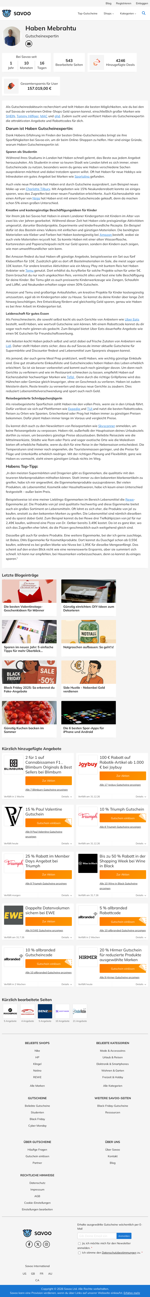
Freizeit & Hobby (112, 1077)
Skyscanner (106, 426)
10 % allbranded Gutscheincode (40, 952)
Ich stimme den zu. (110, 1252)
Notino (37, 1070)
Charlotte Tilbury (38, 189)
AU (50, 1273)
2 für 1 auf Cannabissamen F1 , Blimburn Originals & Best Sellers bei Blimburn (48, 764)
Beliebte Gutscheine (37, 1106)
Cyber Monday (37, 1125)
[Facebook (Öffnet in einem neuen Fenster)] (29, 1244)
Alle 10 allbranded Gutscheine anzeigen (123, 930)
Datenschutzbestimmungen (119, 1252)
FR (41, 1273)
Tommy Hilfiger (28, 116)
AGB (37, 1196)
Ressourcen (112, 1112)
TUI (90, 409)
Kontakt (113, 1156)
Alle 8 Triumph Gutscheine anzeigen (120, 826)
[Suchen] (143, 13)
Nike (37, 1050)
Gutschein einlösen (37, 1156)
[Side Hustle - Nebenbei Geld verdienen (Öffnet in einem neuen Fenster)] (88, 678)
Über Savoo (112, 1149)
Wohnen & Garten (112, 1070)
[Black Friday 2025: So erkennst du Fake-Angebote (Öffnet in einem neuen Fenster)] (29, 678)
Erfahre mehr (132, 1293)
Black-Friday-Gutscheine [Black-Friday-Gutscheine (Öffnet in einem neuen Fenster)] (112, 1106)
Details (67, 796)
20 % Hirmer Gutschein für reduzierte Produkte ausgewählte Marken (121, 954)
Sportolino (82, 176)
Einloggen (142, 3)
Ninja (36, 198)
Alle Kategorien (112, 1085)
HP (37, 1057)
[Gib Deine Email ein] (97, 1236)
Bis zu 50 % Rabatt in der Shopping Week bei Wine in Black (123, 861)
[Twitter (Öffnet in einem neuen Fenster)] (37, 1244)
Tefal (71, 377)
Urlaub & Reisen (113, 1057)
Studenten (37, 1112)
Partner (37, 1163)
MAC (43, 116)
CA (37, 1280)
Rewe (129, 499)
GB (33, 1273)
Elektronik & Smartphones (112, 1064)
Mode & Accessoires (112, 1050)
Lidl (8, 346)
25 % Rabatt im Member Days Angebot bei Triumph (47, 861)
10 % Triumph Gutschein (122, 809)
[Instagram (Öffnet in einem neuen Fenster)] (46, 1244)
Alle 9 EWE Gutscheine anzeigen (44, 930)
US (24, 1273)
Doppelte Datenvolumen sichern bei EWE (47, 910)
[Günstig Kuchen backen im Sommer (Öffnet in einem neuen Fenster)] (29, 719)
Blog (108, 3)
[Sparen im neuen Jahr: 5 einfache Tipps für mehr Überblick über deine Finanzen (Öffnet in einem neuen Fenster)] (29, 638)
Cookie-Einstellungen (37, 1203)
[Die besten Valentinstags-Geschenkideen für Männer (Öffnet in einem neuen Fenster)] (29, 597)
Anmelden (124, 1235)
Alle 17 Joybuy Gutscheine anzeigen (120, 784)
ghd (57, 116)
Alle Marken (37, 1085)
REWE (37, 1077)
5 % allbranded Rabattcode (113, 910)
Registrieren (123, 3)
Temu (29, 270)
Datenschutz (37, 1183)
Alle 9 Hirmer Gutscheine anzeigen (119, 977)
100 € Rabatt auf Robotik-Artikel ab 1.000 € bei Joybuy (122, 762)
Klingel (37, 1064)
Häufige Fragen (37, 1149)
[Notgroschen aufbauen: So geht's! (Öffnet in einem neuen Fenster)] (88, 636)
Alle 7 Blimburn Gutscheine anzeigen (46, 789)
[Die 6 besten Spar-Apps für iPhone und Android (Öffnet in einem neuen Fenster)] (88, 719)
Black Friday (37, 1119)
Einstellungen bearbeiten (37, 1209)
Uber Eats (132, 319)
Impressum (37, 1189)
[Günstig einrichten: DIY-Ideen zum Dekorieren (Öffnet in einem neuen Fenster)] (88, 597)
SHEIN (10, 116)
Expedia (74, 409)
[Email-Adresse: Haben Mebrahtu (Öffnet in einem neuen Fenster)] (28, 43)
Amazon (106, 235)
